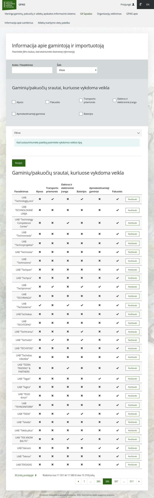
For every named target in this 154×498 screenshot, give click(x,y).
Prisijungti (127, 4)
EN (147, 4)
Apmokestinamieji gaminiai (28, 113)
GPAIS (22, 4)
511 (132, 481)
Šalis (59, 65)
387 (116, 481)
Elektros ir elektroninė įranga (125, 100)
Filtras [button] (77, 132)
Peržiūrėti (132, 199)
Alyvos (17, 102)
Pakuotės (53, 102)
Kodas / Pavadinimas (22, 65)
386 (107, 481)
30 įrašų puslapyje (25, 475)
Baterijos (86, 113)
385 (98, 481)
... (90, 481)
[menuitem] (40, 13)
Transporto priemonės (87, 100)
